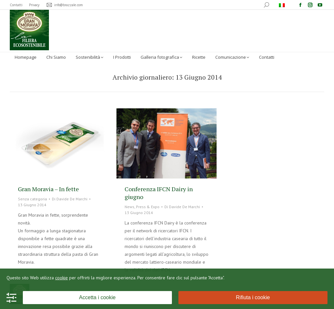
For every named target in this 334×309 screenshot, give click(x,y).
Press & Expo (147, 206)
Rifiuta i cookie (253, 297)
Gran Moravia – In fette (48, 189)
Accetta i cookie (97, 297)
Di (69, 198)
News (129, 206)
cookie (61, 278)
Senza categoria (32, 198)
